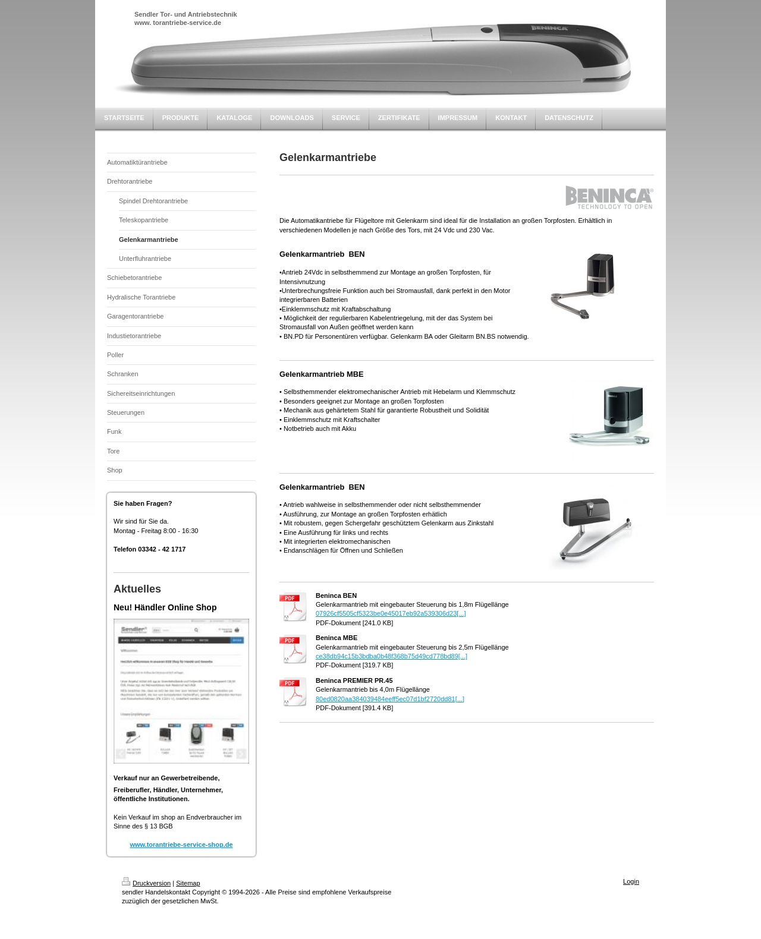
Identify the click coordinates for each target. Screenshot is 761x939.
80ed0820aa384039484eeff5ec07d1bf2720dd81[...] (390, 698)
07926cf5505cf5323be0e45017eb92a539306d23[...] (391, 613)
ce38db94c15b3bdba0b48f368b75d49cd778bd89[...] (391, 656)
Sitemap (188, 883)
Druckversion (146, 883)
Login (631, 881)
